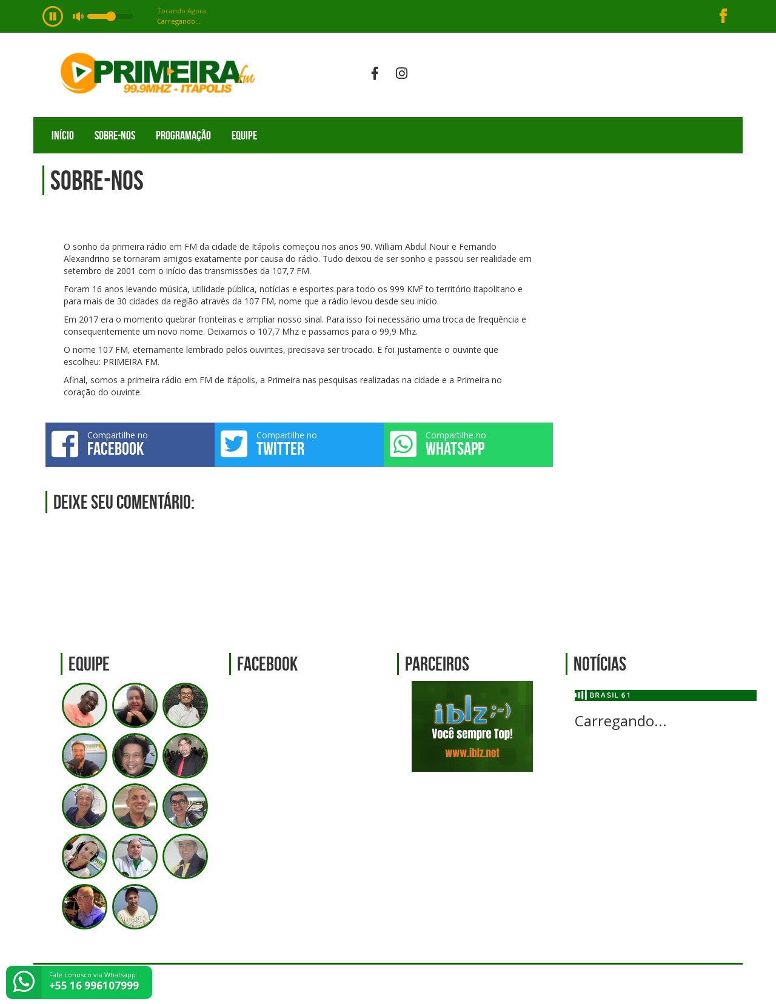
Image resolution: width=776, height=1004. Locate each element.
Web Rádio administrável (723, 984)
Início (63, 135)
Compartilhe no (130, 444)
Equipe (244, 135)
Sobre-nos (115, 135)
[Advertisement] (654, 401)
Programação (183, 135)
